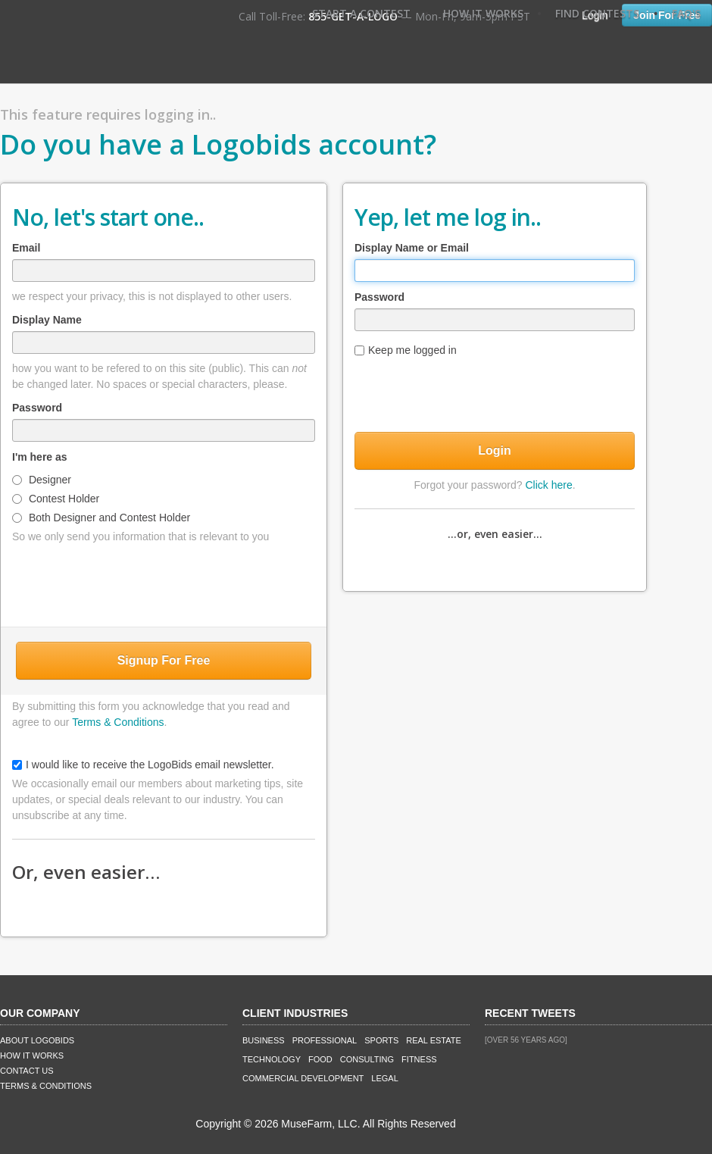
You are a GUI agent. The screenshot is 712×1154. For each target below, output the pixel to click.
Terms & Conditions (118, 722)
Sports (381, 1040)
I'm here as (39, 457)
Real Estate (433, 1040)
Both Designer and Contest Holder (101, 517)
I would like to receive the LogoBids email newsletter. (143, 764)
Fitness (418, 1059)
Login (494, 450)
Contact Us (27, 1070)
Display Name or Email (411, 248)
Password (37, 408)
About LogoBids (37, 1040)
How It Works (483, 13)
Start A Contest (361, 13)
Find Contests (597, 13)
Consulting (367, 1059)
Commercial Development (303, 1078)
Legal (384, 1078)
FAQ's (686, 13)
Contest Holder (55, 499)
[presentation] (163, 581)
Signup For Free (164, 660)
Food (320, 1059)
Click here (548, 485)
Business (263, 1040)
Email (26, 248)
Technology (271, 1059)
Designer (41, 480)
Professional (325, 1040)
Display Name (47, 320)
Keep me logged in (405, 350)
